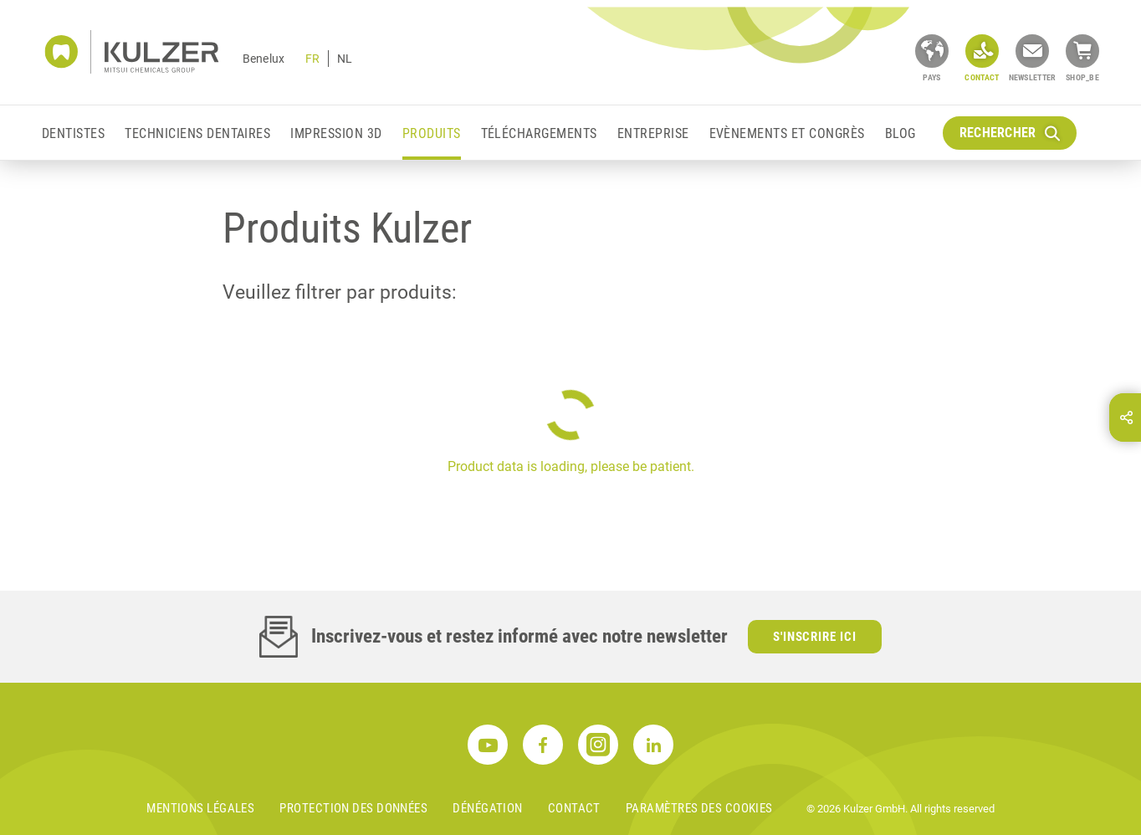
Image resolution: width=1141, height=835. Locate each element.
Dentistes (73, 133)
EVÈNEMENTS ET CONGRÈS (787, 133)
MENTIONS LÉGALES (200, 808)
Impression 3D (335, 133)
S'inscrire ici (815, 636)
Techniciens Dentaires (197, 133)
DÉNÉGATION (488, 808)
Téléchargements (539, 133)
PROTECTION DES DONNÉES (353, 808)
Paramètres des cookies (699, 808)
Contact (574, 808)
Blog (900, 133)
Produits (431, 133)
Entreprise (653, 133)
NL (344, 58)
